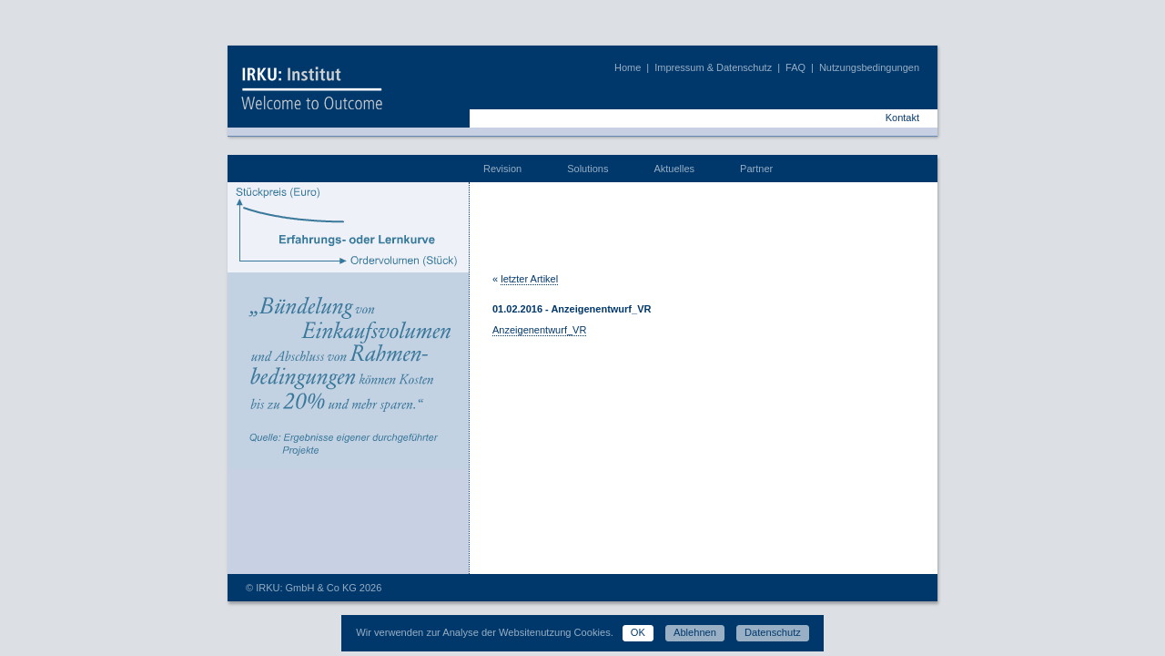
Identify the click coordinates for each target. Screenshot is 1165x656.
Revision (502, 168)
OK (638, 632)
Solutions (587, 168)
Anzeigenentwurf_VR (539, 329)
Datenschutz (773, 632)
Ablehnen (695, 632)
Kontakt (902, 117)
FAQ (795, 67)
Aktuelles (673, 168)
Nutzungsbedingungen (869, 67)
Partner (756, 168)
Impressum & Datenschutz (713, 67)
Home (627, 67)
